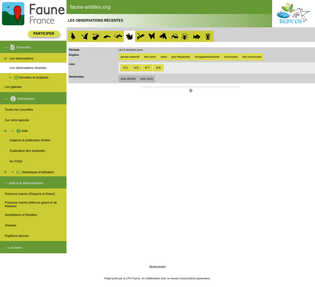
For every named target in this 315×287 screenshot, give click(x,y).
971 (125, 67)
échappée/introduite (207, 56)
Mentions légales (157, 266)
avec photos (128, 78)
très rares (150, 56)
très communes (251, 56)
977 (147, 67)
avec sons (146, 78)
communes (231, 56)
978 (158, 67)
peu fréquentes (181, 56)
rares (164, 56)
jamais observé (130, 56)
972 (136, 67)
